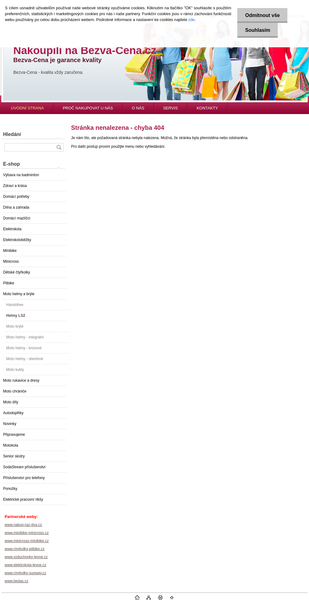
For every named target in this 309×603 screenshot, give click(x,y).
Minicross (11, 261)
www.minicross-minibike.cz (27, 541)
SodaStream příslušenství (24, 467)
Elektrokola (12, 229)
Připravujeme (14, 434)
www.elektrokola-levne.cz (25, 565)
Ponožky (10, 488)
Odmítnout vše (262, 15)
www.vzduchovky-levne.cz (26, 557)
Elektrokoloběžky (17, 240)
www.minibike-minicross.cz (27, 533)
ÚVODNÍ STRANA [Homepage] (27, 108)
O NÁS (138, 108)
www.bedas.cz (16, 581)
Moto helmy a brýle (18, 294)
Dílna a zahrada (16, 207)
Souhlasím (257, 30)
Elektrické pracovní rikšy (23, 499)
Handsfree (14, 305)
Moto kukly (15, 369)
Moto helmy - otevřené (24, 359)
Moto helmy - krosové (24, 348)
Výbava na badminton (21, 175)
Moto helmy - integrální (25, 337)
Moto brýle (14, 326)
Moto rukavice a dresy (21, 380)
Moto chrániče (14, 391)
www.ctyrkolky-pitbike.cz (24, 549)
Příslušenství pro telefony (24, 478)
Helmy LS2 (15, 315)
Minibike (10, 250)
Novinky (9, 424)
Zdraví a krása (15, 186)
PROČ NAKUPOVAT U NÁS (88, 108)
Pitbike (8, 283)
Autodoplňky (13, 413)
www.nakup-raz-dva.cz (23, 525)
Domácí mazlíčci (16, 218)
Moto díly (10, 402)
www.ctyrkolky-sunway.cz (25, 573)
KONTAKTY (207, 108)
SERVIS (170, 108)
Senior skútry (14, 456)
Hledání (12, 134)
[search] (59, 147)
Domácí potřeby (16, 196)
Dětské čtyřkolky (16, 272)
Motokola (10, 445)
